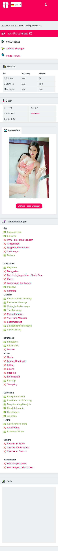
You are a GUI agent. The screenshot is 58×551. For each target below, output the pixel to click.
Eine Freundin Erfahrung (19, 400)
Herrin (10, 357)
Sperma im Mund (16, 443)
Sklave (10, 369)
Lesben (11, 349)
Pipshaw (11, 287)
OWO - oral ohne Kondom (20, 239)
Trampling (12, 384)
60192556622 (13, 41)
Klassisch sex (14, 232)
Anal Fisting (13, 427)
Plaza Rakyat (11, 55)
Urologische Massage (18, 306)
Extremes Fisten (15, 431)
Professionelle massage (19, 298)
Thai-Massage (14, 310)
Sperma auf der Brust (18, 447)
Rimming (11, 290)
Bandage (11, 380)
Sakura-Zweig (14, 329)
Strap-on (11, 372)
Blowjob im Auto (15, 408)
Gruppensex (13, 243)
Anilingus (12, 416)
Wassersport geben (17, 463)
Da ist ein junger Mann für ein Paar (25, 275)
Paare (10, 279)
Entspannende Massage (19, 325)
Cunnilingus (13, 412)
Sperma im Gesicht (17, 451)
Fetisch (11, 255)
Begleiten (12, 267)
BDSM (10, 365)
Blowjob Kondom (16, 396)
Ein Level (11, 236)
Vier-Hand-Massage (17, 318)
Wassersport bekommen (19, 467)
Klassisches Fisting (17, 423)
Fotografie (12, 271)
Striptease (12, 341)
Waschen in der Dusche (19, 283)
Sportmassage (14, 321)
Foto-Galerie (12, 130)
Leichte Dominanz (16, 361)
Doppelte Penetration (18, 247)
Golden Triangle (13, 48)
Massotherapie (15, 314)
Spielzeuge (12, 251)
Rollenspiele (13, 376)
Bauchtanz (12, 345)
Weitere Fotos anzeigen (29, 206)
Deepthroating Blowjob (19, 404)
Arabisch (35, 113)
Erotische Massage (17, 302)
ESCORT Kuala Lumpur (13, 25)
